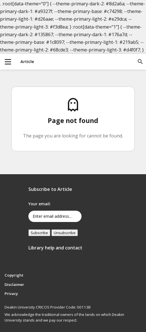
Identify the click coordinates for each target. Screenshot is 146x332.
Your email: (39, 203)
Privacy (11, 293)
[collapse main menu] (8, 62)
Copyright (14, 275)
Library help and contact (55, 248)
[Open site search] (140, 61)
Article (27, 61)
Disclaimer (14, 284)
